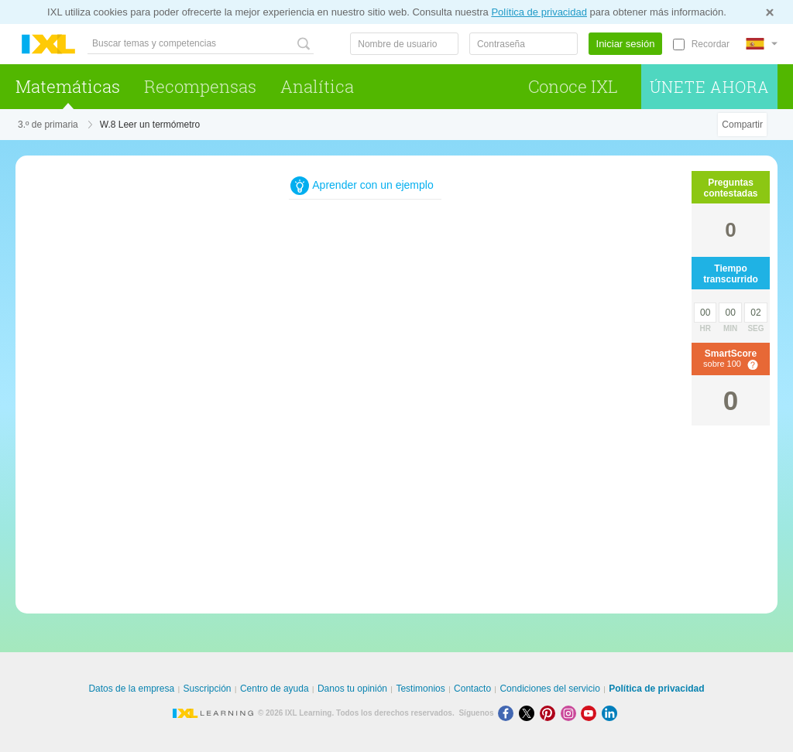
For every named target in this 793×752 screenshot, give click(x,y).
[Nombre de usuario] (404, 43)
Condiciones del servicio (549, 688)
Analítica (317, 86)
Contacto (472, 688)
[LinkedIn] (611, 713)
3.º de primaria (48, 124)
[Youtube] (591, 713)
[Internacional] (761, 44)
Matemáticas (67, 86)
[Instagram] (571, 713)
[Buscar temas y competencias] (201, 43)
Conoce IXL (573, 86)
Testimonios (420, 688)
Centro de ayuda (274, 688)
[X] (529, 713)
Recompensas (200, 86)
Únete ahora (710, 87)
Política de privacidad (539, 12)
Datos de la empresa (131, 688)
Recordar (710, 44)
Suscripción (208, 688)
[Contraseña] (523, 43)
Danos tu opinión (352, 688)
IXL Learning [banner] (48, 44)
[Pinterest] (550, 713)
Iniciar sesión (625, 44)
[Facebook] (508, 713)
